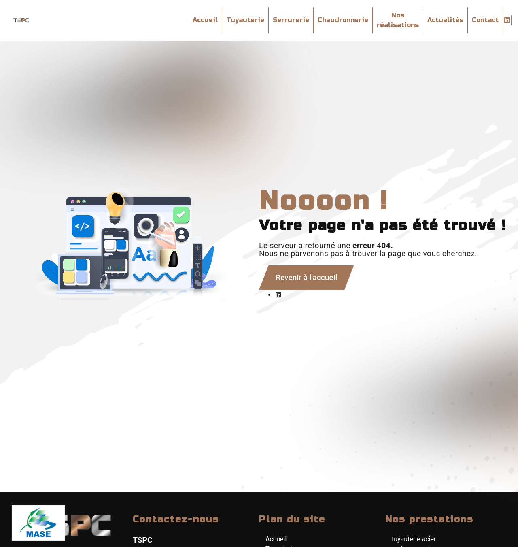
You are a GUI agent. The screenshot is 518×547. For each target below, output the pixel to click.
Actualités (445, 20)
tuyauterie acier (414, 539)
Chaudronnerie (343, 20)
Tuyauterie (245, 20)
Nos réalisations (398, 20)
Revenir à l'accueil (306, 277)
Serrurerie (291, 20)
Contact (485, 20)
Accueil (205, 20)
